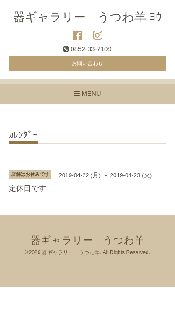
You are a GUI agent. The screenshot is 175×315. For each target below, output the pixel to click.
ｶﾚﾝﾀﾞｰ (23, 135)
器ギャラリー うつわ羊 (87, 240)
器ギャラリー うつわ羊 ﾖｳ (87, 17)
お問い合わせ (87, 63)
